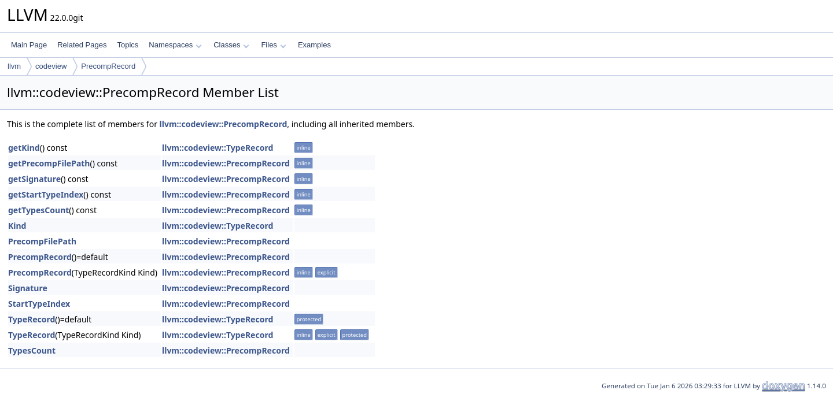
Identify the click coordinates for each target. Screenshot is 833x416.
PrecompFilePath (42, 241)
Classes (231, 44)
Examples (314, 44)
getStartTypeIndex (45, 194)
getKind (24, 147)
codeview (51, 66)
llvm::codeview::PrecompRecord (224, 123)
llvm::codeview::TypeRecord (217, 147)
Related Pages (81, 44)
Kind (17, 225)
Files (273, 44)
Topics (127, 44)
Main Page (29, 44)
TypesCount (32, 350)
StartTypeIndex (39, 303)
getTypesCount (38, 210)
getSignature (34, 178)
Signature (27, 288)
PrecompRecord (108, 66)
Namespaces (175, 44)
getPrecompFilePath (49, 163)
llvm (14, 66)
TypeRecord (31, 319)
